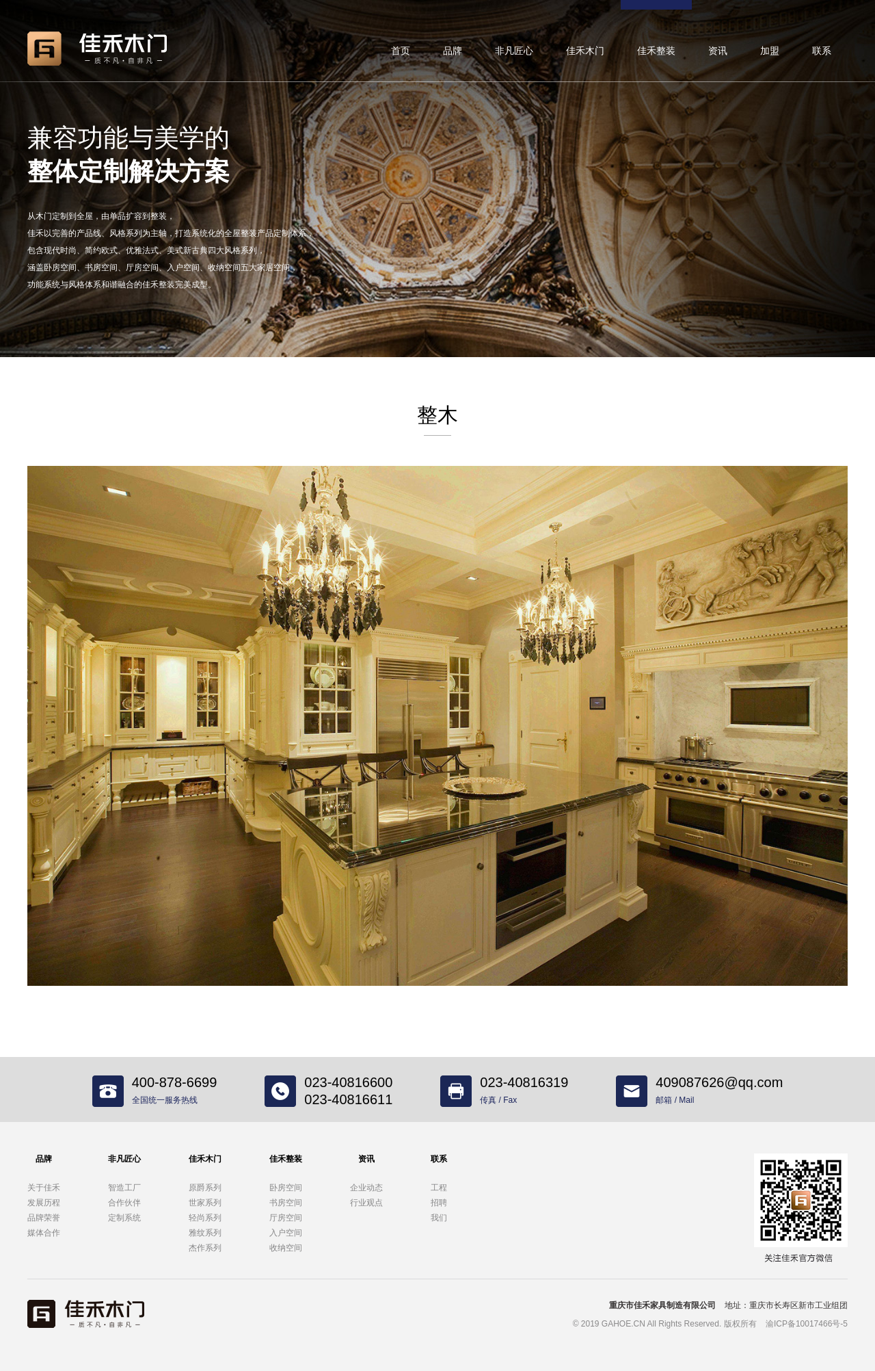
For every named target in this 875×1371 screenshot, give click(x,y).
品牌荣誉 (43, 1218)
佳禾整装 (656, 50)
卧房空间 (285, 1187)
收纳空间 (285, 1248)
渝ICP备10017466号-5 (807, 1324)
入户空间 (285, 1233)
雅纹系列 (205, 1233)
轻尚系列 (205, 1218)
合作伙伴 (124, 1202)
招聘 (439, 1202)
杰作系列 (205, 1248)
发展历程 (43, 1202)
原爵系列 (205, 1187)
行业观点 (366, 1202)
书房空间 (285, 1202)
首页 (400, 50)
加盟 (769, 50)
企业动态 (366, 1187)
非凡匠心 (514, 50)
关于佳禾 (43, 1187)
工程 (439, 1187)
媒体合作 (43, 1233)
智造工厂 (124, 1187)
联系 (821, 50)
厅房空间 (285, 1218)
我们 (439, 1218)
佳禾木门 (585, 50)
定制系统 (124, 1218)
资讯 (717, 50)
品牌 (452, 50)
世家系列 (205, 1202)
